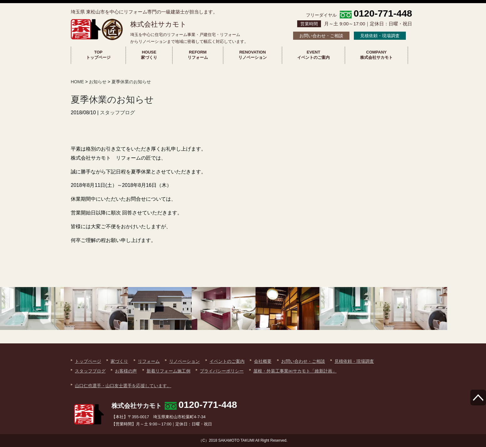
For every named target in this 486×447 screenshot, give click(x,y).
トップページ (88, 361)
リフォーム (149, 361)
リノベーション (184, 361)
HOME (77, 81)
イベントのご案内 (227, 361)
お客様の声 (126, 370)
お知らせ (97, 81)
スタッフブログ (117, 112)
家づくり (119, 361)
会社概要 (262, 361)
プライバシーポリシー (222, 370)
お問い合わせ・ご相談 (321, 35)
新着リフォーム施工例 (168, 370)
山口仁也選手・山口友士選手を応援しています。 (123, 385)
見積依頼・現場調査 (380, 35)
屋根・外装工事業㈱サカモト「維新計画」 (295, 370)
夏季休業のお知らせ (131, 81)
